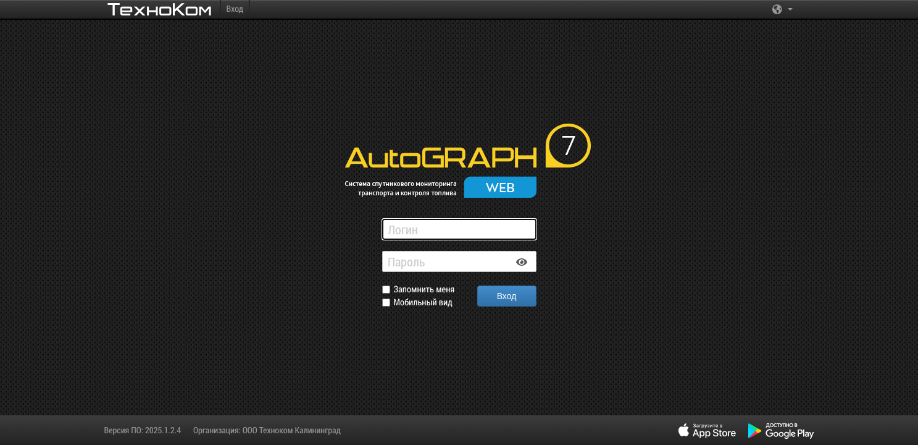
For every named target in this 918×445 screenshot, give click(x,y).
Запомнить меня (424, 289)
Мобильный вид (423, 302)
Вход (235, 8)
